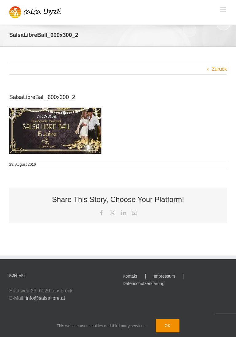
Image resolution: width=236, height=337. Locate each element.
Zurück (219, 69)
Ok (168, 325)
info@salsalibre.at (45, 298)
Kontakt (130, 276)
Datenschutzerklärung (143, 283)
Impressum (164, 276)
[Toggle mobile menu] (223, 9)
